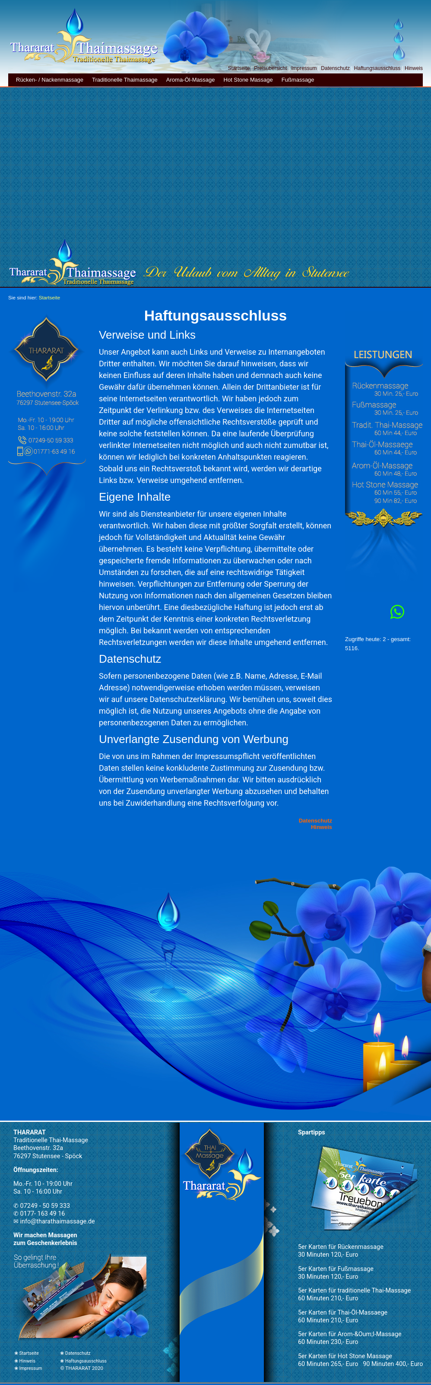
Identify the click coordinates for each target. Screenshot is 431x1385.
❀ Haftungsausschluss (83, 1361)
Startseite (239, 68)
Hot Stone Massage (248, 79)
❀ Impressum (28, 1368)
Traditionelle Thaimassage (125, 79)
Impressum (304, 68)
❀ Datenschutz (75, 1353)
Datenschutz (335, 68)
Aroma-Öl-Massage (190, 79)
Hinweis (414, 68)
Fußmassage (298, 79)
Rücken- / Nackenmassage (49, 79)
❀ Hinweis (24, 1361)
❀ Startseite (26, 1353)
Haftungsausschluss (377, 68)
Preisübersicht (270, 68)
